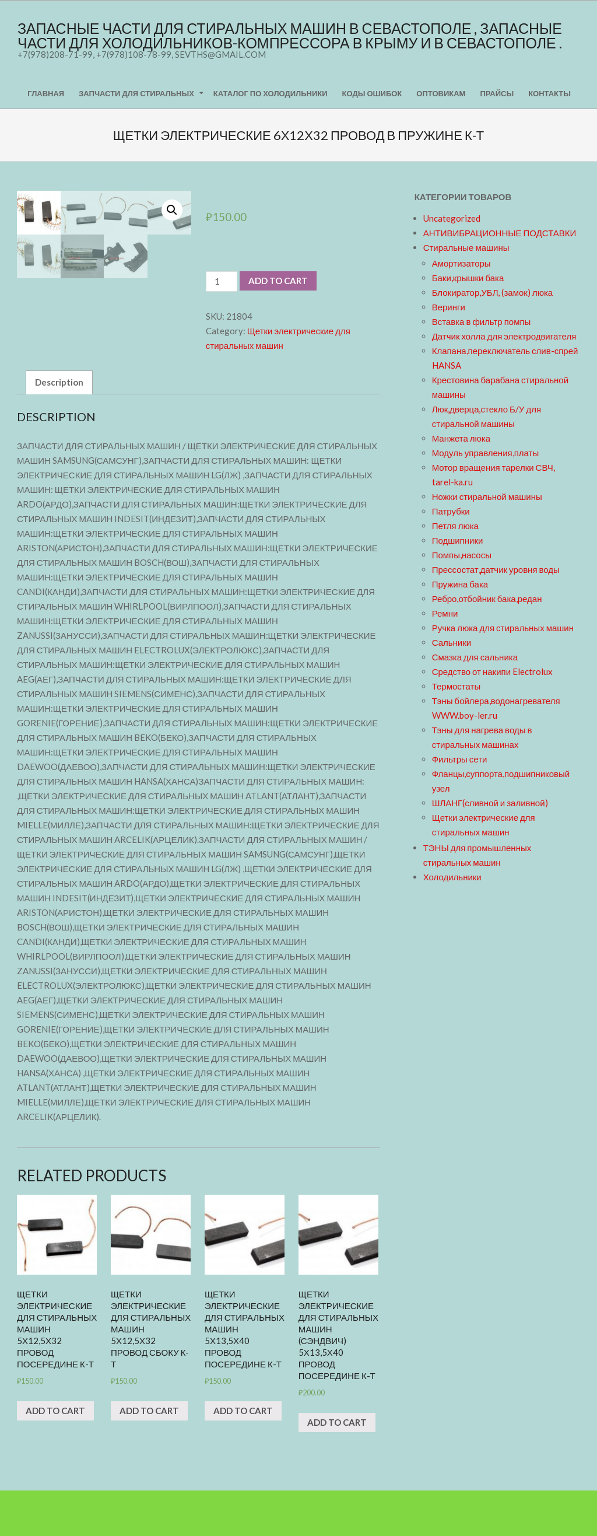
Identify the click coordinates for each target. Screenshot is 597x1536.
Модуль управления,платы (485, 452)
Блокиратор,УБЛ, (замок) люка (492, 292)
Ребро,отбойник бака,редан (487, 598)
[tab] (59, 428)
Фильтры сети (459, 759)
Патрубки (451, 511)
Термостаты (456, 686)
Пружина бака (460, 584)
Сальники (452, 642)
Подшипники (457, 540)
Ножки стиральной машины (487, 496)
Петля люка (455, 525)
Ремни (445, 613)
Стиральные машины (466, 247)
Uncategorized (451, 218)
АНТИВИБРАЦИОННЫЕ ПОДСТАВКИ (500, 233)
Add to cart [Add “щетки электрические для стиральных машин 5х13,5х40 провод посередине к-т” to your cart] (243, 1456)
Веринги (448, 307)
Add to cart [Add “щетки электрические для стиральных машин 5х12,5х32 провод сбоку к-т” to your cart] (149, 1456)
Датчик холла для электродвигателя (504, 336)
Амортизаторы (461, 263)
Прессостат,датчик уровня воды (496, 569)
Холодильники (452, 877)
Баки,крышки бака (468, 277)
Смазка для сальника (475, 657)
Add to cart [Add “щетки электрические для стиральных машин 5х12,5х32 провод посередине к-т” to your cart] (55, 1456)
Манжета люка (461, 438)
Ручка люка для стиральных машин (503, 627)
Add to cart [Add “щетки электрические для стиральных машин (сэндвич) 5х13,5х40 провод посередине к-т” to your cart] (337, 1467)
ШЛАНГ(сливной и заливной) (490, 802)
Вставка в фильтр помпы (481, 321)
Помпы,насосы (461, 555)
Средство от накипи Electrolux (492, 671)
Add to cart (278, 280)
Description (59, 427)
